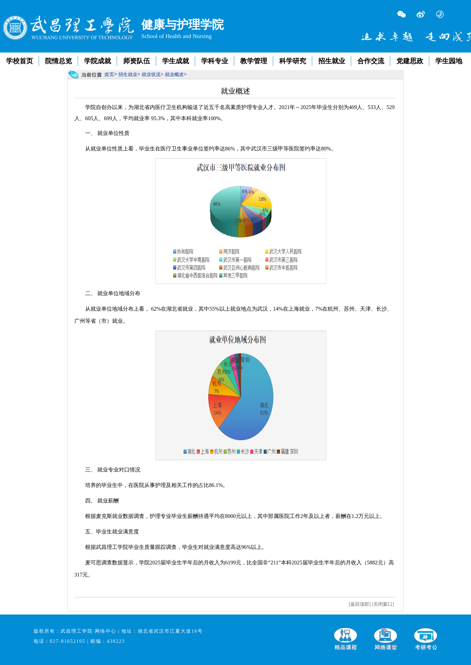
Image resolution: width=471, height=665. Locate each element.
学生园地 (448, 61)
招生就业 (331, 61)
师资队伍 (136, 61)
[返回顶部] (359, 604)
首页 (109, 74)
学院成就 (97, 61)
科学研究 (292, 61)
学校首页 (19, 61)
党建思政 (409, 61)
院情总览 (58, 61)
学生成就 (175, 61)
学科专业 (214, 61)
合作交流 (370, 61)
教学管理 (253, 61)
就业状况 (151, 74)
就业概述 (174, 74)
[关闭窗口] (383, 604)
